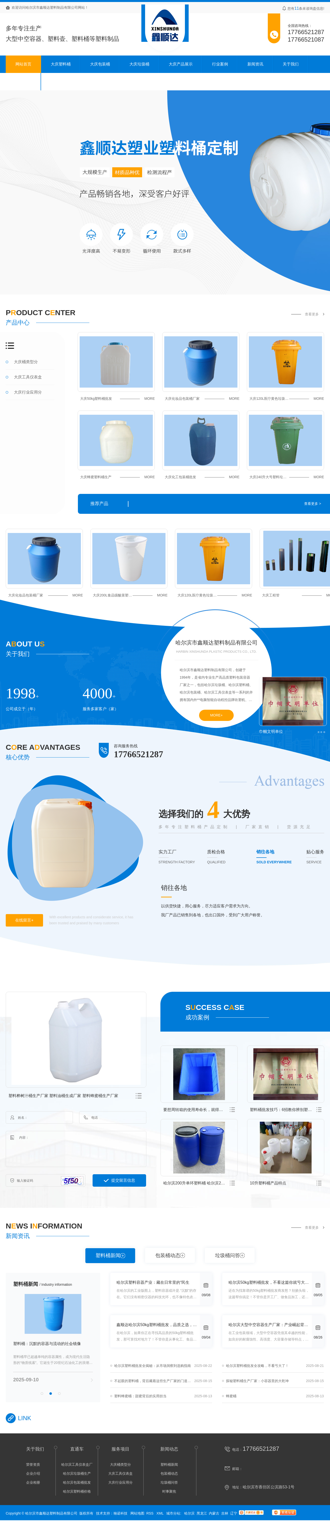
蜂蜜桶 (231, 1396)
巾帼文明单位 (271, 731)
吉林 (224, 1513)
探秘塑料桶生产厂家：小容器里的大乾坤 (257, 1381)
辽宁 (233, 1513)
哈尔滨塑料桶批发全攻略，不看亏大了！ (257, 1366)
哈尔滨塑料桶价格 (77, 1491)
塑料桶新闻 (108, 1255)
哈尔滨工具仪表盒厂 (77, 1464)
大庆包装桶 (100, 64)
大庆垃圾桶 (139, 64)
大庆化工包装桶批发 (202, 477)
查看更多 (312, 314)
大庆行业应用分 (28, 392)
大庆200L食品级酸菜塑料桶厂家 (130, 595)
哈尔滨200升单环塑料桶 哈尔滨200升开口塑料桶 (200, 1183)
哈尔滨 (189, 1513)
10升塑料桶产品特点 (268, 1183)
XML (160, 1513)
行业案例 (220, 64)
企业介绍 (33, 1473)
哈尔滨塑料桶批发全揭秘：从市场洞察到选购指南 (152, 1366)
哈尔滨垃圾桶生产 (77, 1473)
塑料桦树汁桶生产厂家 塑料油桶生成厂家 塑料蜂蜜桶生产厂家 (63, 1096)
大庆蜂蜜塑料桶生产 (117, 477)
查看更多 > (312, 504)
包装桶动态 (167, 1255)
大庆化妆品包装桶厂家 (202, 399)
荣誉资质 (33, 1464)
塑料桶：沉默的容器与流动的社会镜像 (47, 1344)
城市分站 (173, 1513)
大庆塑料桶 (61, 64)
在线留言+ (24, 920)
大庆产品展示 (181, 64)
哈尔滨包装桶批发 (77, 1482)
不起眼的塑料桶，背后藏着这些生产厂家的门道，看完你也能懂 (163, 1381)
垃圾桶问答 (227, 1255)
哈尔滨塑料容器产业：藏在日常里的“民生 (152, 1282)
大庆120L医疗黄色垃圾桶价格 (286, 399)
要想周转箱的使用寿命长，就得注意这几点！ (200, 1110)
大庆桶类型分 (26, 362)
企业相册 (33, 1482)
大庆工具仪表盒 (28, 377)
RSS (150, 1513)
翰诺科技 (120, 1513)
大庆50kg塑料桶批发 (117, 399)
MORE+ (216, 715)
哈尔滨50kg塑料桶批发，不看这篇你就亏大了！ (270, 1282)
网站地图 (137, 1513)
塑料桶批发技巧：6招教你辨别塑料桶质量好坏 (287, 1110)
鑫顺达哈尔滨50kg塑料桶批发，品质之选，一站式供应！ (158, 1325)
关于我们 (291, 64)
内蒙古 (214, 1513)
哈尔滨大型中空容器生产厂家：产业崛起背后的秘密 (270, 1325)
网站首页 (23, 64)
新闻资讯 (255, 64)
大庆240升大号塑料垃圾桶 (286, 477)
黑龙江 (202, 1513)
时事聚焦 (169, 1491)
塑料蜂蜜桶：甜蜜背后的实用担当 (140, 1396)
